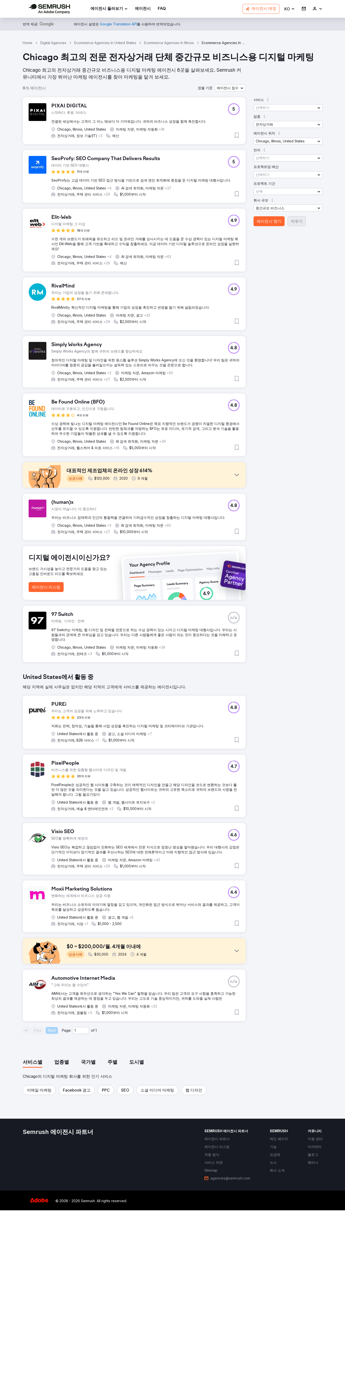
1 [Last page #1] (96, 1202)
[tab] (32, 1234)
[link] (143, 9)
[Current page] (81, 1202)
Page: (66, 1202)
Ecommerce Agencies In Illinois (169, 43)
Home (27, 43)
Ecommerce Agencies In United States (105, 43)
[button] (289, 9)
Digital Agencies (53, 43)
